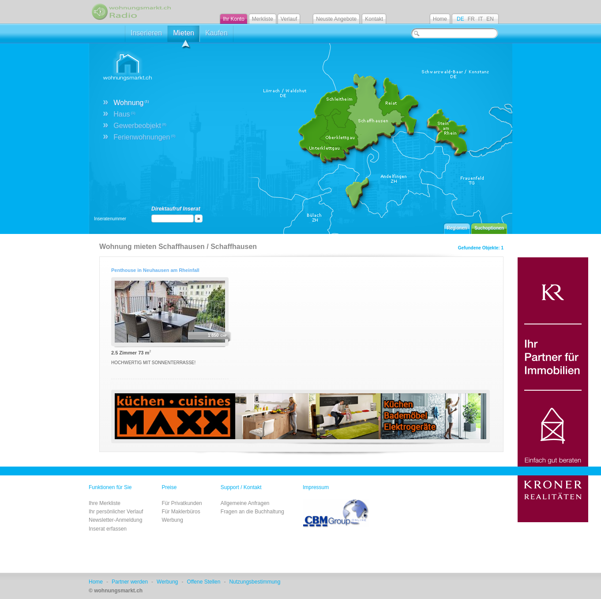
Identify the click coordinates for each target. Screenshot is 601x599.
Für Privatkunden (182, 503)
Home (440, 19)
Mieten (183, 35)
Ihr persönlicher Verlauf (116, 512)
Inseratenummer (110, 218)
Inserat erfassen (108, 529)
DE (460, 19)
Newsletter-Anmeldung (115, 520)
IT (480, 19)
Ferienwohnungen (144, 137)
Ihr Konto (233, 19)
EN (490, 19)
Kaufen (216, 33)
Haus (124, 114)
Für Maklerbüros (181, 512)
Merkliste (262, 19)
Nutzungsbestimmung (254, 582)
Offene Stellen (204, 582)
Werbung (172, 520)
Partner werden (130, 582)
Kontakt (374, 19)
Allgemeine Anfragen (245, 503)
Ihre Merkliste (104, 503)
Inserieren (146, 33)
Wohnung (131, 102)
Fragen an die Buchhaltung (252, 512)
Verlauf (289, 19)
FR (471, 19)
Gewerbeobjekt (139, 125)
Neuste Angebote (336, 19)
